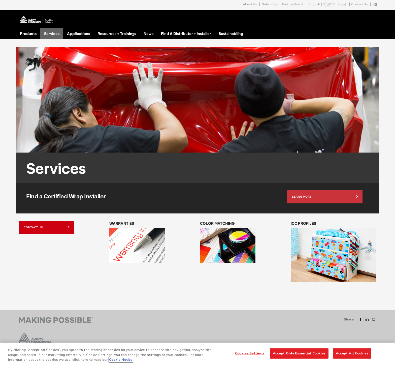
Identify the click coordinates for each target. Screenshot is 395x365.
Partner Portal (292, 4)
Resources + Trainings (116, 33)
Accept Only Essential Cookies (299, 353)
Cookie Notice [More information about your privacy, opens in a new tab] (121, 359)
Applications (78, 33)
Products (28, 33)
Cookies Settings (249, 353)
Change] (339, 4)
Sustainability (231, 33)
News (148, 33)
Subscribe (269, 4)
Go (372, 16)
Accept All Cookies (352, 353)
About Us (250, 4)
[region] (197, 354)
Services (51, 33)
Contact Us (359, 4)
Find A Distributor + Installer (186, 33)
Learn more (325, 196)
